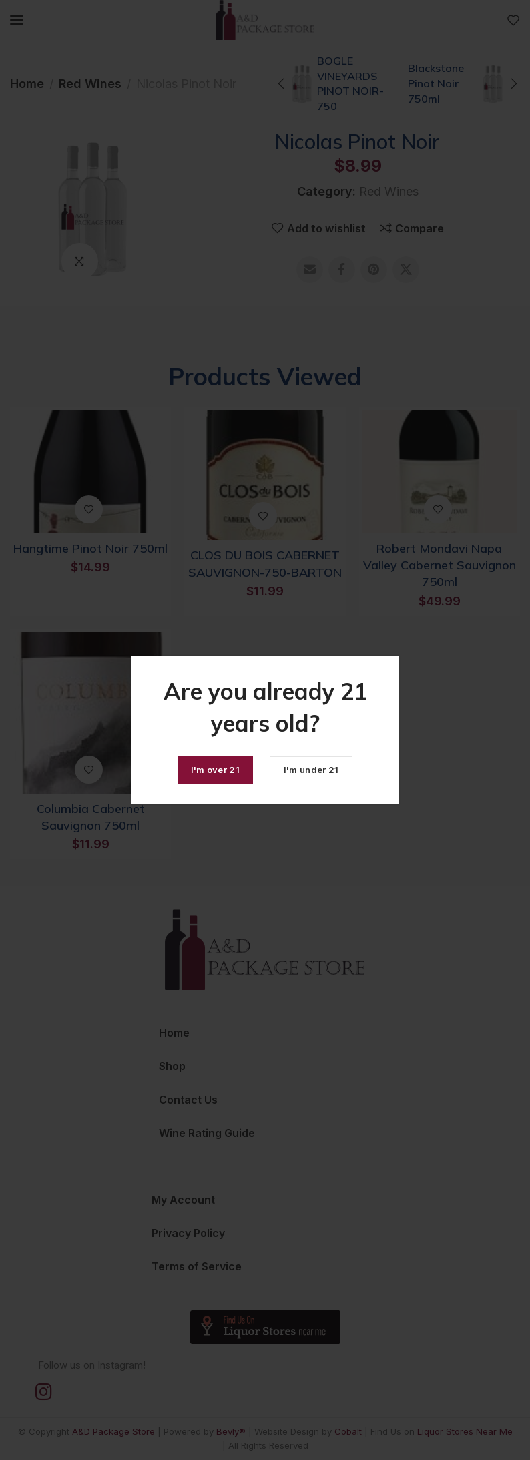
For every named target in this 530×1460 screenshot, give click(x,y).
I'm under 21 (311, 769)
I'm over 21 (215, 769)
